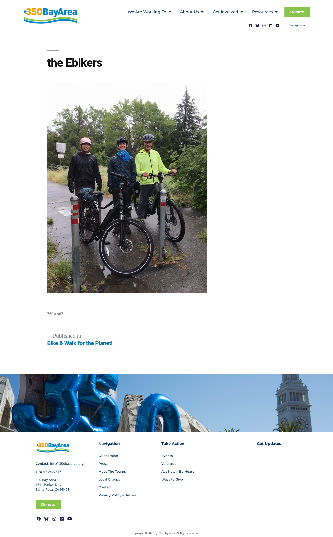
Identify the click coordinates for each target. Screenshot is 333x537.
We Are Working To (149, 12)
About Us (192, 12)
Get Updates (297, 25)
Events (167, 456)
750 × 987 (55, 314)
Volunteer (169, 464)
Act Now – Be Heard (178, 471)
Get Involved (228, 12)
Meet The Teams (112, 471)
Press (103, 464)
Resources (265, 12)
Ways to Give (172, 479)
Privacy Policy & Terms (117, 495)
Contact (105, 487)
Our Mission (108, 456)
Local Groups (109, 479)
